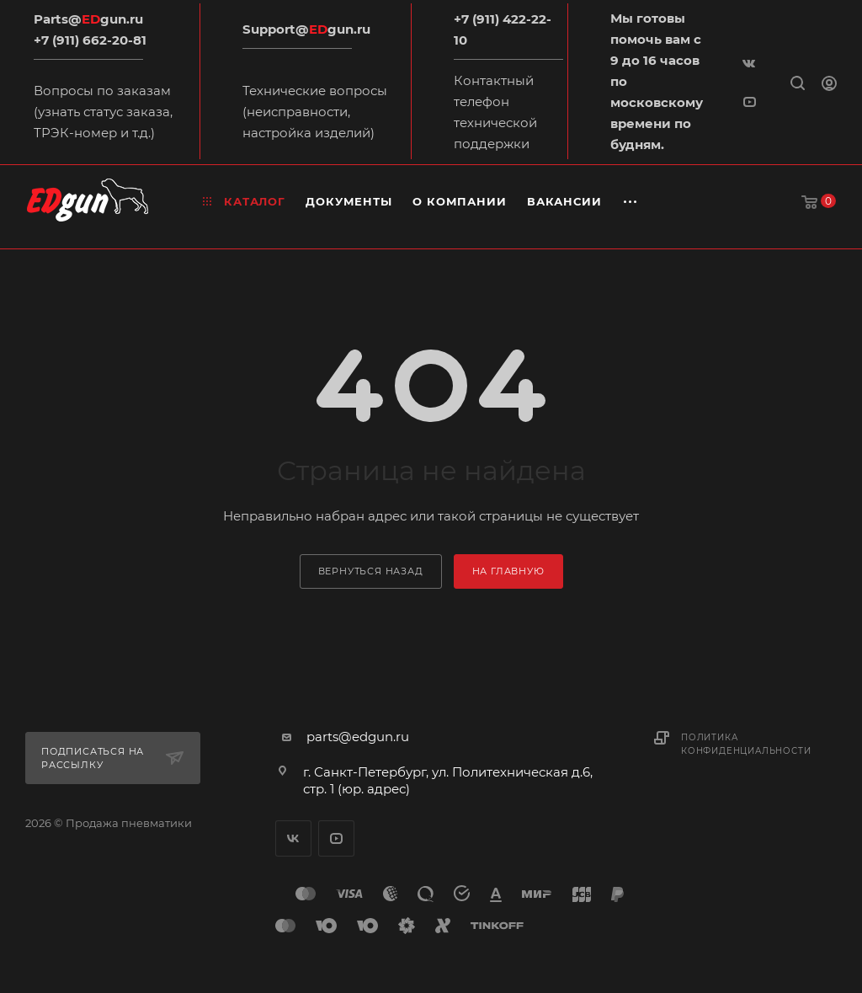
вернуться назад (370, 571)
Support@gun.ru (306, 29)
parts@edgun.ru (357, 737)
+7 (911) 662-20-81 (90, 40)
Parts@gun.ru (88, 19)
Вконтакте (293, 838)
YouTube (336, 838)
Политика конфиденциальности (746, 744)
